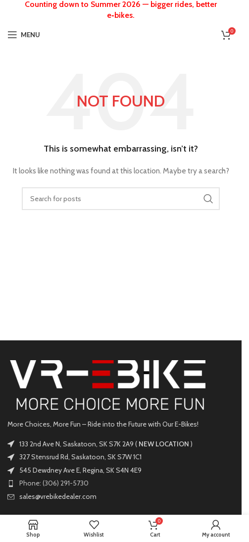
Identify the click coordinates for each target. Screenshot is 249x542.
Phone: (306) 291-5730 (54, 483)
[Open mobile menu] (23, 35)
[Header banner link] (121, 10)
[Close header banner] (229, 10)
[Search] (121, 198)
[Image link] (106, 383)
